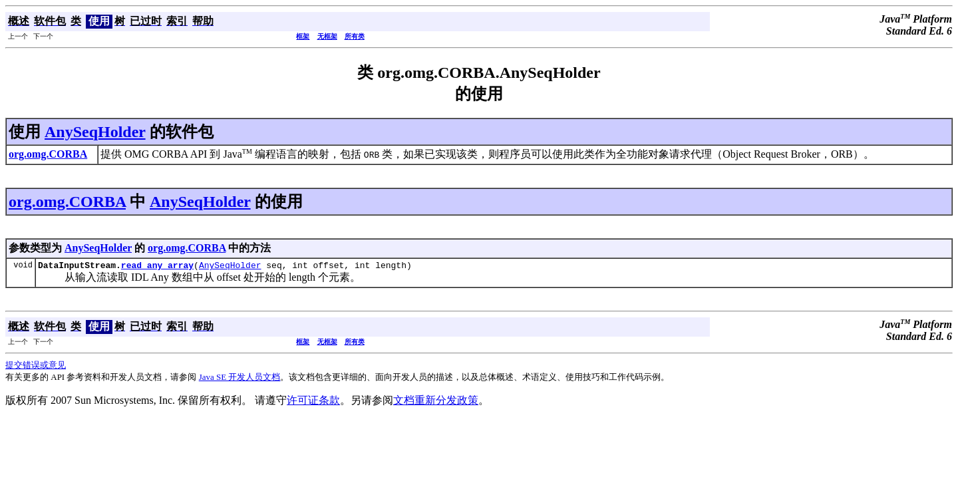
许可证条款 (313, 402)
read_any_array (157, 267)
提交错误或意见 (35, 367)
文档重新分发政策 (435, 402)
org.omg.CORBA (67, 201)
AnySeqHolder (95, 131)
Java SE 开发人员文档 (240, 379)
